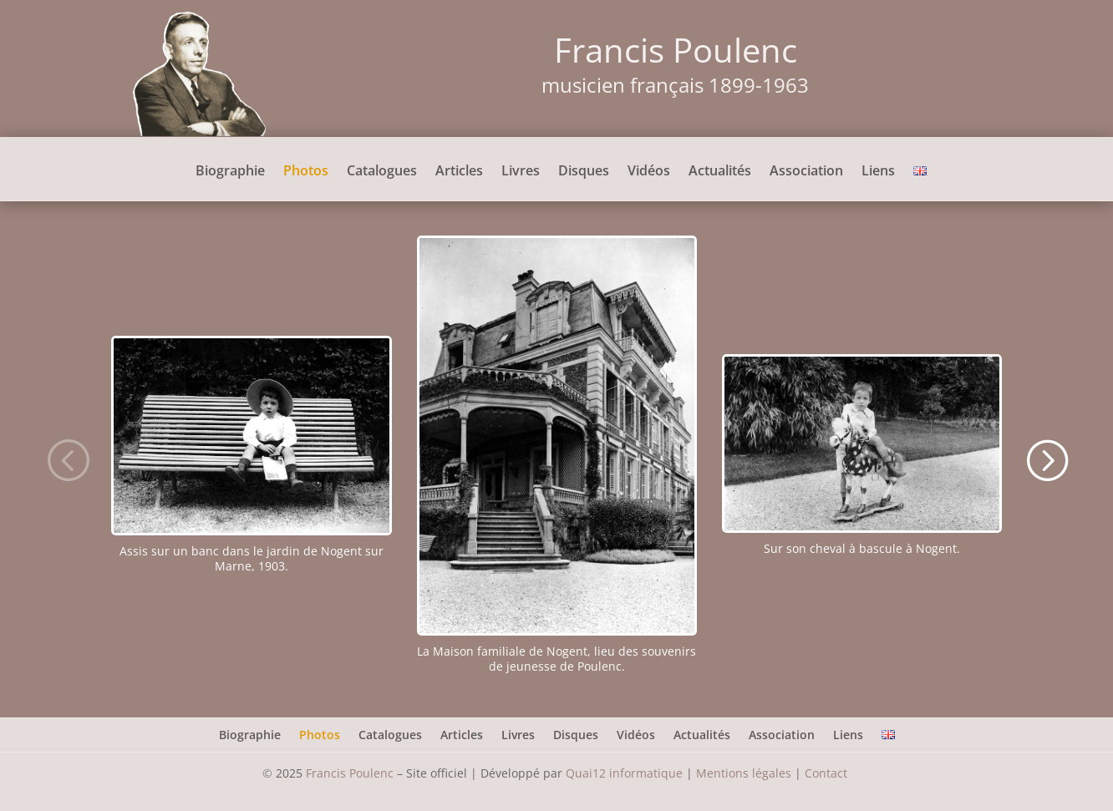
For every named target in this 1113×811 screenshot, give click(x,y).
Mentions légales (743, 773)
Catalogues (382, 172)
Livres (520, 172)
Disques (583, 172)
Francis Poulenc (350, 773)
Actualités (720, 172)
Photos (305, 172)
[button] (67, 459)
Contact (828, 773)
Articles (459, 172)
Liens (878, 172)
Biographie (230, 172)
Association (806, 172)
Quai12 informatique (624, 773)
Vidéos (649, 172)
